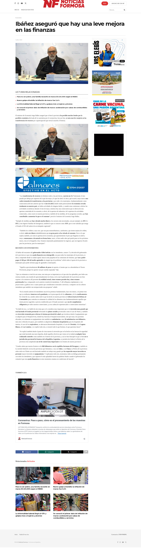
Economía (18, 18)
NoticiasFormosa (23, 542)
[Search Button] (124, 10)
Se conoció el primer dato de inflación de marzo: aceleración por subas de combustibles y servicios (70, 516)
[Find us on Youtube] (22, 3)
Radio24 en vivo (24, 535)
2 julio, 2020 (19, 40)
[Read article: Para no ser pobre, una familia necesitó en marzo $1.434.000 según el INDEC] (33, 476)
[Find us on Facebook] (15, 3)
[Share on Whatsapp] (49, 452)
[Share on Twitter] (72, 452)
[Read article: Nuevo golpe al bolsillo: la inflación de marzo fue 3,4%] (70, 476)
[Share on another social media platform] (86, 452)
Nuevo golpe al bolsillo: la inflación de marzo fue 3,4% (38, 100)
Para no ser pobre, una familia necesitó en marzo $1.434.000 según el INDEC (47, 97)
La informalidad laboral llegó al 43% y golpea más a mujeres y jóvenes (45, 104)
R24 (104, 3)
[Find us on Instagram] (18, 3)
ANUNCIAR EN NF (118, 3)
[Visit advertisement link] (52, 180)
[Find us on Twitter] (25, 3)
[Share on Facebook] (27, 452)
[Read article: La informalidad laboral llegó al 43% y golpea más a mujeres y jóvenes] (33, 503)
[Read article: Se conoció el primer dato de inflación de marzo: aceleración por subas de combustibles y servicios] (70, 503)
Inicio (17, 10)
